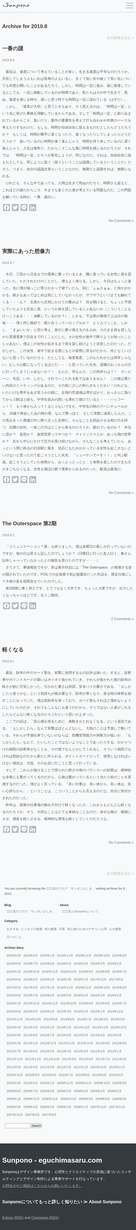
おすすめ (13, 929)
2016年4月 (81, 995)
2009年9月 (119, 1083)
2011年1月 (81, 1067)
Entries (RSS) (13, 1218)
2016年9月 (119, 987)
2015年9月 (86, 1003)
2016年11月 (83, 987)
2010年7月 (66, 1075)
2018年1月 (81, 979)
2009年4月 (81, 1091)
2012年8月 (119, 1043)
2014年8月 (67, 1019)
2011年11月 (33, 1059)
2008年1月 (81, 1107)
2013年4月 (97, 1035)
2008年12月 (31, 1099)
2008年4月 (30, 1107)
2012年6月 (30, 1051)
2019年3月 (97, 963)
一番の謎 (12, 48)
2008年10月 (68, 1099)
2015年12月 (31, 1003)
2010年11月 (117, 1067)
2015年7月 (119, 1003)
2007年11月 (117, 1107)
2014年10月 (33, 1019)
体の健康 (50, 929)
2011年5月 (14, 1067)
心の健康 (115, 929)
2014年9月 (50, 1019)
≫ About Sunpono (102, 1201)
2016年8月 (14, 995)
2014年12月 (115, 1011)
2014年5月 (117, 1019)
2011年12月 (15, 1059)
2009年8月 (14, 1091)
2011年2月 (64, 1067)
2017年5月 (14, 987)
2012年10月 (85, 1043)
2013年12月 (82, 1027)
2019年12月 (65, 955)
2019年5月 (64, 963)
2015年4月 (47, 1011)
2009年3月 (97, 1091)
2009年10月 (102, 1083)
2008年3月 (47, 1107)
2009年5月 (64, 1091)
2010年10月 (15, 1075)
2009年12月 (65, 1083)
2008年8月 (102, 1099)
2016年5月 (64, 995)
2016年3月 (97, 995)
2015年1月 (97, 1011)
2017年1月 (47, 987)
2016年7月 (30, 995)
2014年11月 (15, 1019)
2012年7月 (14, 1051)
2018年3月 (47, 979)
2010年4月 (116, 1075)
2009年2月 (114, 1091)
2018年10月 (68, 971)
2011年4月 (30, 1067)
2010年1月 (47, 1083)
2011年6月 (119, 1059)
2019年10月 (102, 955)
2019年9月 (119, 955)
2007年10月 (15, 1114)
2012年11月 (67, 1043)
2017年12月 (98, 979)
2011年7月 (102, 1059)
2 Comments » (122, 619)
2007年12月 (98, 1107)
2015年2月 (81, 1011)
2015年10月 (68, 1003)
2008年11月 (50, 1099)
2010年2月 (30, 1083)
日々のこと (14, 937)
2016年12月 (65, 987)
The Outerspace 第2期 (29, 523)
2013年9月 (14, 1035)
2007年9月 (32, 1114)
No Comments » (121, 221)
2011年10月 (51, 1059)
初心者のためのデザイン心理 (87, 929)
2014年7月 (84, 1019)
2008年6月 (119, 1099)
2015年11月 (50, 1003)
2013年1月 (30, 1043)
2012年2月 (97, 1051)
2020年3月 (14, 955)
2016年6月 (47, 995)
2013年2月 (14, 1043)
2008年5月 (14, 1107)
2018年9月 (86, 971)
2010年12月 (98, 1067)
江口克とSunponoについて (80, 911)
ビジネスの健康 (31, 929)
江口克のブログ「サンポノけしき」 (70, 888)
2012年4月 (64, 1051)
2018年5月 (30, 979)
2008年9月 (86, 1099)
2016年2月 (114, 995)
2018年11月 (50, 971)
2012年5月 (47, 1051)
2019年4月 (81, 963)
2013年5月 (81, 1035)
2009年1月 (14, 1099)
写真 (62, 929)
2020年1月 (47, 955)
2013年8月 (30, 1035)
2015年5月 (30, 1011)
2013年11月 (100, 1027)
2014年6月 (101, 1019)
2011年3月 (47, 1067)
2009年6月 (47, 1091)
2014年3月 (30, 1027)
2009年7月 (30, 1091)
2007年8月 (49, 1114)
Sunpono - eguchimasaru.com (52, 1160)
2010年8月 (49, 1075)
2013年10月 (118, 1027)
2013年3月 (114, 1035)
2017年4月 (30, 987)
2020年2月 (30, 955)
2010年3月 (14, 1083)
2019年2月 (114, 963)
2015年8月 (102, 1003)
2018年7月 (119, 971)
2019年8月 (14, 963)
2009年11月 (83, 1083)
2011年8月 (86, 1059)
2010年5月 (99, 1075)
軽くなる (13, 650)
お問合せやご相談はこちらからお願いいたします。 (42, 1186)
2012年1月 (114, 1051)
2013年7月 (47, 1035)
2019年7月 (30, 963)
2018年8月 (102, 971)
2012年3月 (81, 1051)
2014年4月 (14, 1027)
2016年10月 (102, 987)
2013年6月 (64, 1035)
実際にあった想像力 (26, 251)
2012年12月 (48, 1043)
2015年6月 (14, 1011)
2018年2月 (64, 979)
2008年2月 (64, 1107)
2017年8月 (116, 979)
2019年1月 (14, 971)
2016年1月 (14, 1003)
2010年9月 (32, 1075)
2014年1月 (64, 1027)
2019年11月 (83, 955)
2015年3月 (64, 1011)
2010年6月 (82, 1075)
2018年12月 (31, 971)
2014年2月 (47, 1027)
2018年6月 (14, 979)
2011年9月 (69, 1059)
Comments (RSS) (44, 1218)
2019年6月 (47, 963)
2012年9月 (102, 1043)
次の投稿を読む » (120, 38)
